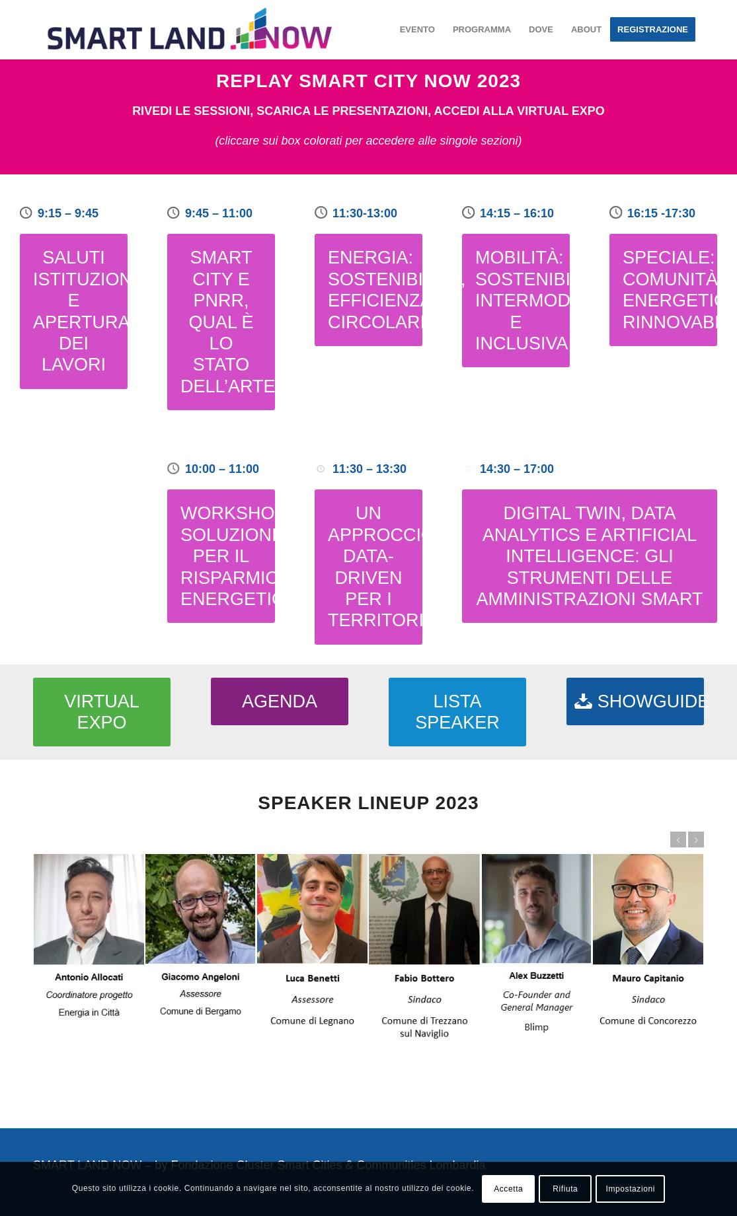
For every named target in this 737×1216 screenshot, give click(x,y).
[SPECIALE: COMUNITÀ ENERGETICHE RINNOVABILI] (663, 290)
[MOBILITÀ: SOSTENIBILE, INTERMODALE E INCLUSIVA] (516, 300)
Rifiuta (565, 1189)
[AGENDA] (279, 701)
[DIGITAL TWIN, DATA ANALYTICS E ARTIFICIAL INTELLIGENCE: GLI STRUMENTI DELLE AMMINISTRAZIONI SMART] (589, 556)
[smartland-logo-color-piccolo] (189, 29)
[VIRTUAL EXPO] (102, 712)
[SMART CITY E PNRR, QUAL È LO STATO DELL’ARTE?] (221, 322)
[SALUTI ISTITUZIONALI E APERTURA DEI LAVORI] (74, 311)
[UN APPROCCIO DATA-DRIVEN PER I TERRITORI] (368, 566)
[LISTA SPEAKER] (457, 712)
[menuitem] (417, 29)
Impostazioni (630, 1189)
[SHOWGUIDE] (635, 701)
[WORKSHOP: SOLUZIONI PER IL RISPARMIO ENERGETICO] (221, 556)
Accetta (508, 1189)
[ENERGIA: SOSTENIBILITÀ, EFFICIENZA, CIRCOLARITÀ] (368, 290)
